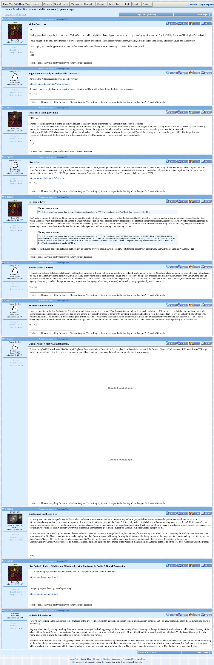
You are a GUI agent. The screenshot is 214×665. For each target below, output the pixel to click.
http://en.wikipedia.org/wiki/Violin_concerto (50, 84)
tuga (15, 22)
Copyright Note (138, 659)
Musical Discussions (25, 9)
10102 (20, 141)
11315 (19, 594)
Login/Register (206, 4)
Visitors (101, 4)
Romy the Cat (15, 71)
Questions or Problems (121, 659)
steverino (15, 613)
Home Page (73, 659)
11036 (20, 540)
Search (136, 4)
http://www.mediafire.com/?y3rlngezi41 (48, 178)
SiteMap (106, 659)
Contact (147, 4)
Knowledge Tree (63, 19)
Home (7, 9)
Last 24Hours (86, 659)
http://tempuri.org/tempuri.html (44, 577)
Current (48, 4)
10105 (20, 183)
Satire (111, 4)
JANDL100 (15, 512)
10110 (20, 289)
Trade (120, 4)
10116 (20, 365)
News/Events (61, 4)
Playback (89, 4)
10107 (20, 230)
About (37, 4)
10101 (20, 52)
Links (127, 4)
